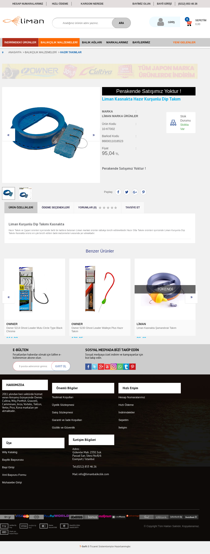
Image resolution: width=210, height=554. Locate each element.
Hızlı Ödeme (60, 3)
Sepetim (123, 426)
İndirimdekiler (126, 419)
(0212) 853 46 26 (187, 3)
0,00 (183, 24)
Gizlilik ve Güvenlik (63, 434)
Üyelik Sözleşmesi (63, 411)
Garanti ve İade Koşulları (67, 426)
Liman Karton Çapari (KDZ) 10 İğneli (91, 327)
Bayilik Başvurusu (13, 462)
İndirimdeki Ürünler (20, 41)
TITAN (141, 323)
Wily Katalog (9, 454)
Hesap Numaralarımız (27, 3)
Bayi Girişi (8, 469)
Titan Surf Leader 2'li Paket (152, 327)
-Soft (83, 548)
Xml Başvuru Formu (14, 477)
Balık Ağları (92, 41)
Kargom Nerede (92, 3)
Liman (11, 323)
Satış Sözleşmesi (62, 419)
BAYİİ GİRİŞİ (164, 3)
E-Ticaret (93, 548)
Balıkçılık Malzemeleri (59, 41)
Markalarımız (117, 41)
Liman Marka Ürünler (120, 115)
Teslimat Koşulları (63, 404)
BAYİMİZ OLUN (142, 3)
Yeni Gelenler (184, 41)
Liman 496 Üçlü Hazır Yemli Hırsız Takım (29, 327)
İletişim (122, 434)
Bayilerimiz (141, 41)
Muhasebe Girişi (12, 484)
